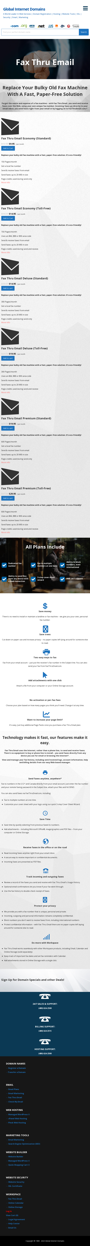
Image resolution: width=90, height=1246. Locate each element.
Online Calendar (16, 1203)
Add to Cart (8, 148)
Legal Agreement (16, 1219)
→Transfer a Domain (16, 1072)
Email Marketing (16, 1093)
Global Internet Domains (24, 9)
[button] (86, 5)
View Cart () (12, 1215)
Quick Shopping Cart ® (19, 1165)
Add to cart (8, 288)
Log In (9, 1211)
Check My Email (15, 1101)
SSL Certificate (15, 1186)
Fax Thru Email (15, 1097)
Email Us (12, 1227)
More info (5, 182)
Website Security (16, 1182)
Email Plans (13, 1089)
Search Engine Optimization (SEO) (24, 1144)
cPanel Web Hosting (17, 1118)
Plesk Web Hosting (17, 1122)
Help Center (14, 1223)
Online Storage (15, 1207)
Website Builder (15, 1156)
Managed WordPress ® (19, 1114)
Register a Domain (17, 1068)
